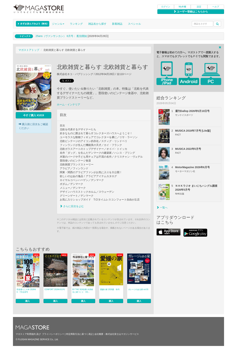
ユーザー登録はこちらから (190, 11)
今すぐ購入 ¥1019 (33, 115)
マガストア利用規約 (26, 334)
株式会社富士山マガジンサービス (122, 334)
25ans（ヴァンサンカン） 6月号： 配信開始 (61, 36)
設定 (199, 6)
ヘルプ (215, 6)
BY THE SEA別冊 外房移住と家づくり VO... (82, 290)
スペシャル (134, 23)
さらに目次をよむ (72, 206)
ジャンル (58, 23)
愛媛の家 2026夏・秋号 (110, 289)
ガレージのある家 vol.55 (138, 289)
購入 (27, 301)
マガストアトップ (29, 49)
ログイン (165, 6)
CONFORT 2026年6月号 (54, 289)
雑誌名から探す (97, 23)
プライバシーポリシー (53, 334)
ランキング (76, 23)
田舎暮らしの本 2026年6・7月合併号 (26, 290)
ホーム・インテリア (68, 104)
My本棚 (182, 6)
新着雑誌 (117, 23)
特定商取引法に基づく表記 (79, 334)
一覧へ (162, 207)
